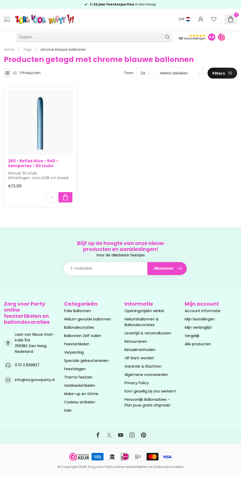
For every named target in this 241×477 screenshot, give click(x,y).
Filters (222, 73)
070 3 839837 (27, 365)
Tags (27, 49)
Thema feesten (78, 377)
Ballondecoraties (79, 327)
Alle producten (198, 344)
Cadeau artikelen (79, 402)
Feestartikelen (76, 344)
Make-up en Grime (81, 393)
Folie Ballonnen (77, 310)
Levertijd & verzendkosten (148, 333)
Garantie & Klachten (143, 366)
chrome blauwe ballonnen (63, 49)
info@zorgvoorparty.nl (35, 379)
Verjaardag (74, 352)
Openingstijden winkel (144, 310)
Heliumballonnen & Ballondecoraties (142, 322)
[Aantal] (52, 197)
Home (9, 49)
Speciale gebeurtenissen (86, 360)
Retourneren (136, 341)
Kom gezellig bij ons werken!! (150, 391)
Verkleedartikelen (79, 385)
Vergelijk (192, 335)
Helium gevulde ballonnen (87, 319)
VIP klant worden (139, 358)
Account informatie (203, 310)
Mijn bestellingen (200, 319)
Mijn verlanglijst (198, 327)
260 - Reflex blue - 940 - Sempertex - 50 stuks (33, 163)
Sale (68, 410)
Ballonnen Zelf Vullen (82, 335)
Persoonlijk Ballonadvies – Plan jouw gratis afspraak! (147, 402)
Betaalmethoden (140, 349)
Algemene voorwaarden (146, 374)
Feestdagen (75, 368)
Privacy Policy (137, 382)
